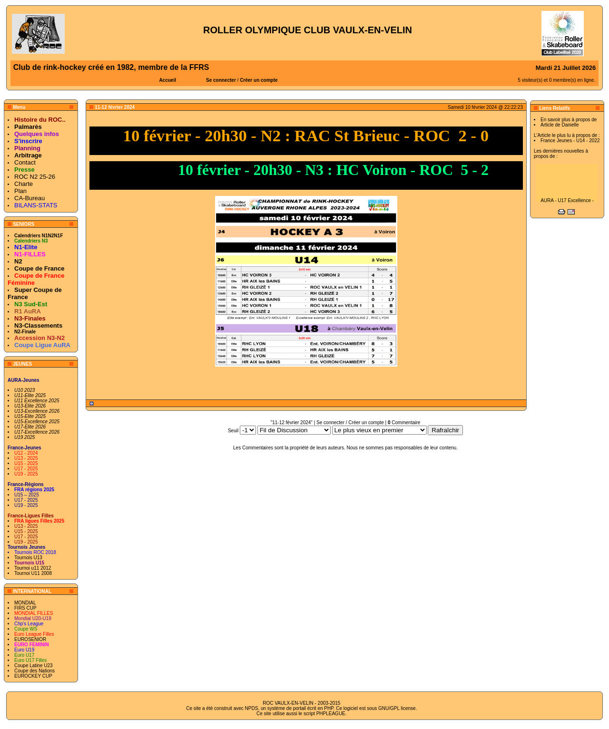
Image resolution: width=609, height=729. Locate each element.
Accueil (167, 80)
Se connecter (221, 80)
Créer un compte (258, 80)
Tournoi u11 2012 (32, 568)
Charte (23, 183)
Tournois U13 (28, 557)
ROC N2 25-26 (34, 176)
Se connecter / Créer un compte (350, 422)
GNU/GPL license (397, 708)
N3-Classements (38, 325)
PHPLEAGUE (330, 713)
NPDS (251, 708)
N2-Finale (25, 331)
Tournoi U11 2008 (33, 573)
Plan (20, 190)
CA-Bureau (29, 198)
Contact (25, 162)
